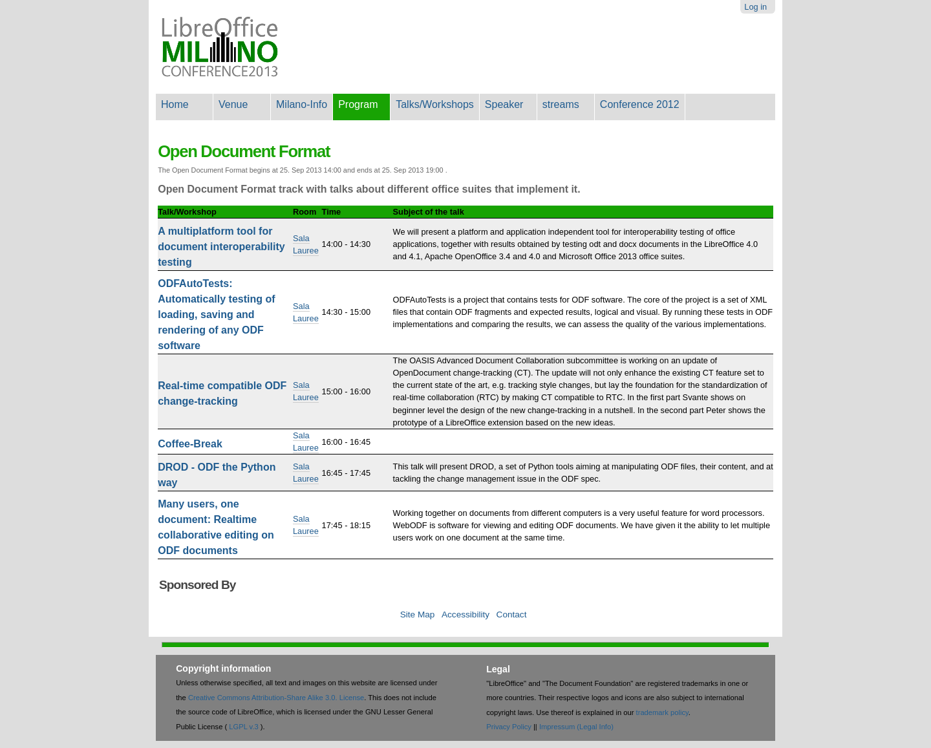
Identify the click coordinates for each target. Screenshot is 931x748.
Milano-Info (301, 104)
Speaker (504, 104)
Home (175, 104)
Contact (512, 614)
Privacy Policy (508, 727)
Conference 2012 (640, 104)
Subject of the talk (428, 212)
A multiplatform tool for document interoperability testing (221, 247)
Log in (755, 7)
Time (331, 212)
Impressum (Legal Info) (576, 727)
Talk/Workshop (187, 212)
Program (358, 104)
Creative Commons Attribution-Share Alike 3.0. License (276, 697)
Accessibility (465, 614)
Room (304, 212)
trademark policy (662, 712)
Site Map (417, 614)
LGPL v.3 (243, 727)
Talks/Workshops (435, 104)
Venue (233, 104)
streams (560, 104)
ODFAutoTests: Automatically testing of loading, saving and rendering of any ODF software (216, 314)
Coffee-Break (190, 443)
